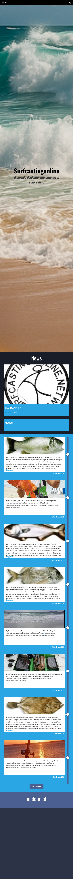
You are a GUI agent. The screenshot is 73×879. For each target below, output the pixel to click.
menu (4, 2)
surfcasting (9, 412)
